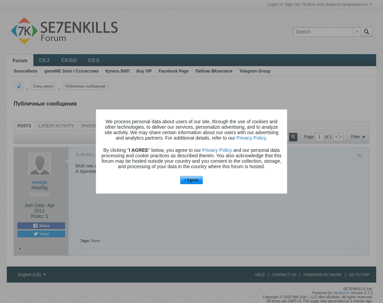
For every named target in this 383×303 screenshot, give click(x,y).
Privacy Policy (251, 138)
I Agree (191, 180)
